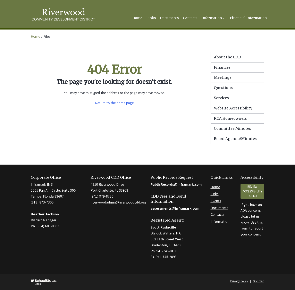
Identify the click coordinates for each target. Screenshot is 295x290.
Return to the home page (114, 102)
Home (35, 36)
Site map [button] (258, 281)
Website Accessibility (233, 108)
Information (220, 221)
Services (221, 98)
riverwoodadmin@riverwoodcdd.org (118, 202)
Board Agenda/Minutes (235, 138)
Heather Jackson (45, 214)
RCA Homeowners (238, 119)
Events (216, 200)
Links (215, 193)
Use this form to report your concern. (252, 228)
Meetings (222, 77)
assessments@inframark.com (175, 208)
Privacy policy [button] (239, 281)
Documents (219, 207)
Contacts (218, 214)
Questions (223, 87)
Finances (222, 67)
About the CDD (227, 57)
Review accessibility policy (252, 191)
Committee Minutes (232, 128)
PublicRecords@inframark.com (176, 184)
